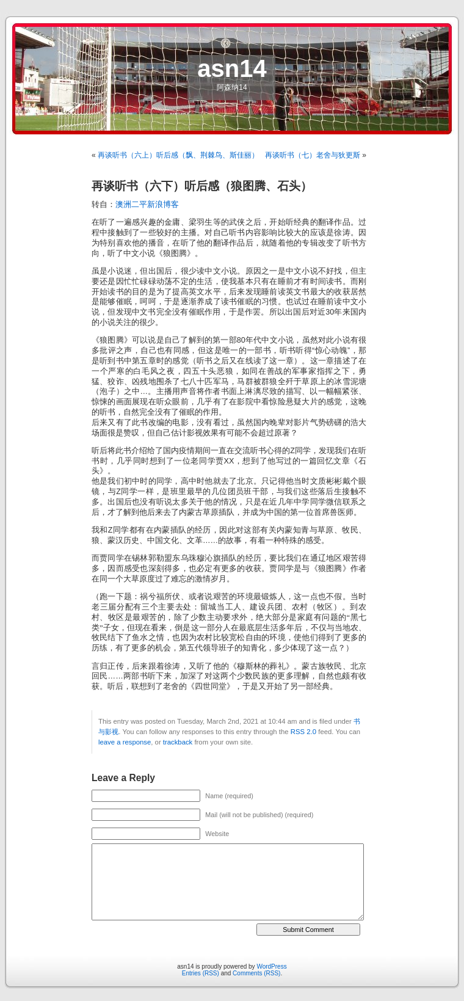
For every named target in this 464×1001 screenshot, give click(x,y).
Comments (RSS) (256, 973)
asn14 (231, 68)
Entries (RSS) (200, 973)
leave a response (124, 742)
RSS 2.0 (303, 731)
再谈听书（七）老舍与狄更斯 (312, 155)
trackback (177, 742)
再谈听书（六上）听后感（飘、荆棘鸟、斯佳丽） (178, 155)
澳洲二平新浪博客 (147, 204)
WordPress (271, 966)
